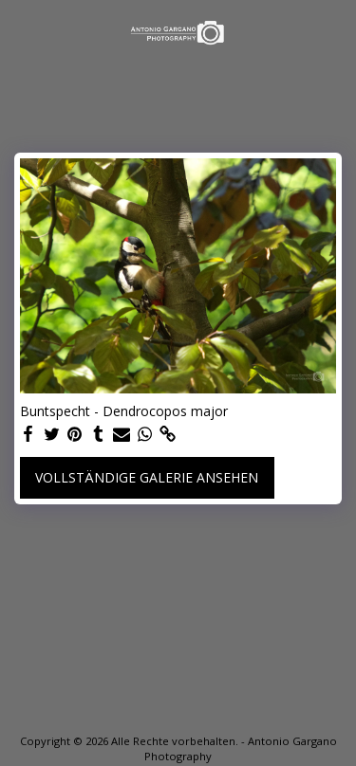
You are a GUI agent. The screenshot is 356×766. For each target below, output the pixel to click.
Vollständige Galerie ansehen (146, 477)
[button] (21, 31)
